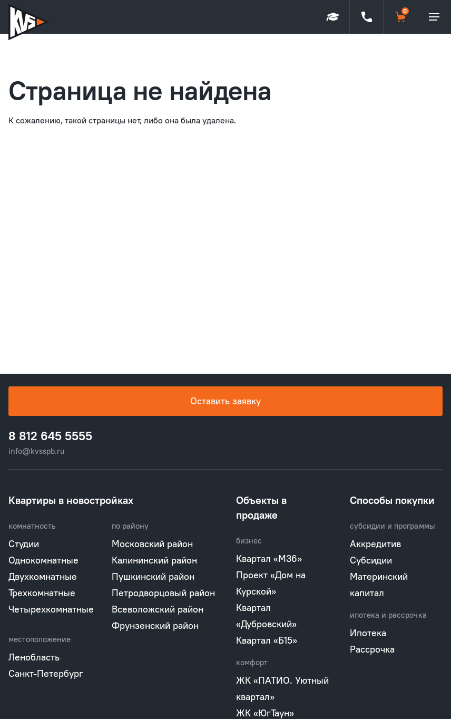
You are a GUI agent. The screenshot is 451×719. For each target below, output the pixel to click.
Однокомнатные (43, 560)
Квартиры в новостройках (70, 500)
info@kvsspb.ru (36, 451)
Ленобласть (34, 657)
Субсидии (371, 560)
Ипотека (368, 633)
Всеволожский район (157, 609)
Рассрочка (372, 649)
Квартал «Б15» (266, 640)
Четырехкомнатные (51, 609)
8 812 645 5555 (50, 436)
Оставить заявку (225, 401)
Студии (23, 544)
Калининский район (154, 560)
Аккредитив (375, 544)
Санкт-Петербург (45, 673)
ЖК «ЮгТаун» (265, 713)
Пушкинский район (153, 576)
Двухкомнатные (42, 576)
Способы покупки (392, 500)
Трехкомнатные (41, 593)
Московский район (152, 544)
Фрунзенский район (155, 625)
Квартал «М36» (269, 558)
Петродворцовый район (163, 593)
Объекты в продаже (261, 507)
